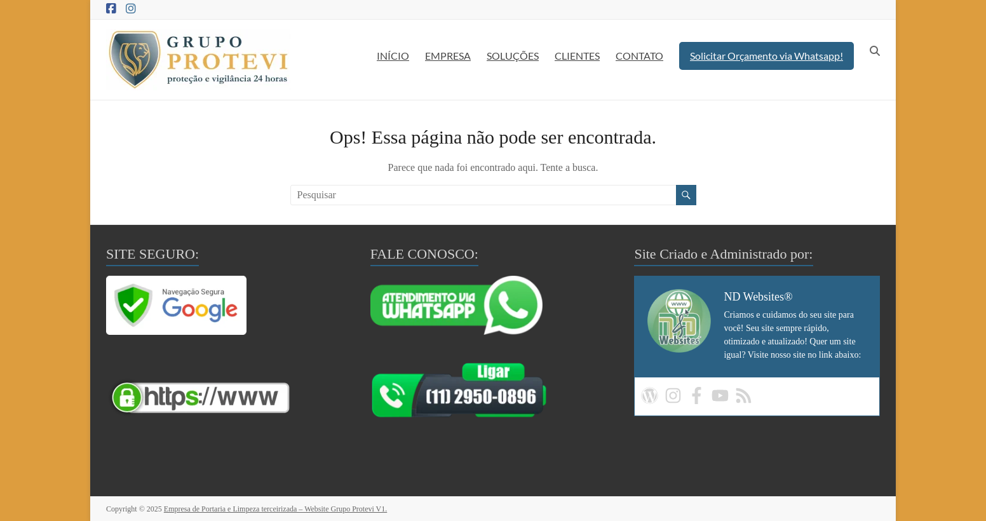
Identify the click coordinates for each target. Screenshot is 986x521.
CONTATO (639, 56)
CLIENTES (577, 56)
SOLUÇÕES (513, 56)
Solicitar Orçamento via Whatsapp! (766, 56)
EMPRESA (448, 56)
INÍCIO (393, 56)
